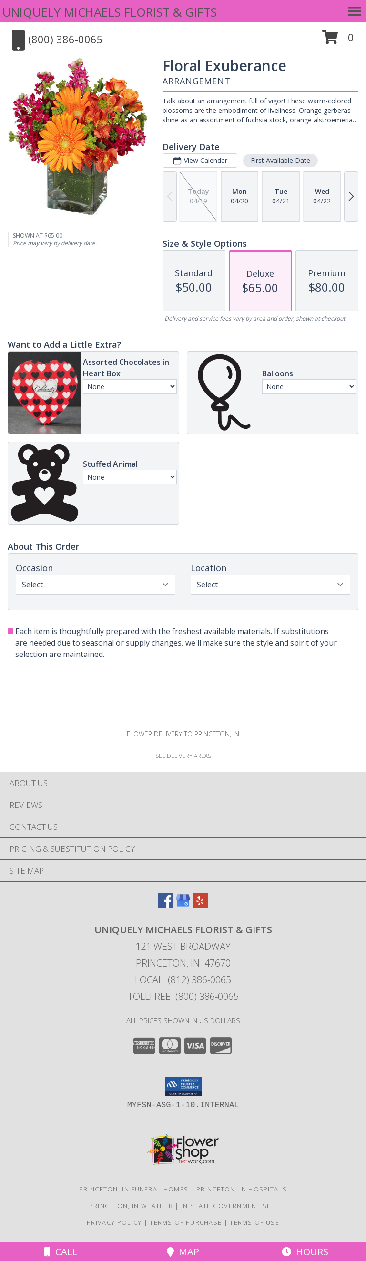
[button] (338, 40)
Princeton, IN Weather (131, 1205)
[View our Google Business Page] (183, 904)
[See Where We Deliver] (183, 755)
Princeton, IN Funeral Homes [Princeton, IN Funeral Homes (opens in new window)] (133, 1189)
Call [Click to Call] (61, 1251)
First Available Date (280, 160)
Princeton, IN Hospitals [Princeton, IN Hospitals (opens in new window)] (241, 1189)
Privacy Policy (114, 1222)
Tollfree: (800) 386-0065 (183, 996)
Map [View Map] (183, 1251)
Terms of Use (254, 1222)
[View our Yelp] (200, 904)
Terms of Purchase (186, 1222)
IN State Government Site (229, 1205)
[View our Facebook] (165, 904)
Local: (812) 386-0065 (183, 979)
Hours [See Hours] (305, 1251)
